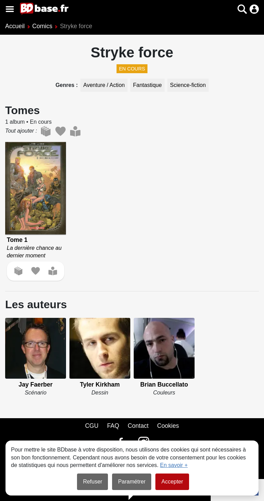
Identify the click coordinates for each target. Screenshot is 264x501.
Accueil (15, 26)
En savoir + (174, 465)
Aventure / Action (104, 85)
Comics (42, 26)
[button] (242, 9)
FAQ (113, 425)
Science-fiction (188, 85)
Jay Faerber (36, 384)
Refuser (92, 482)
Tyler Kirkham (100, 384)
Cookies (168, 425)
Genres (65, 85)
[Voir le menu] (9, 9)
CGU (91, 425)
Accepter (172, 482)
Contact (138, 425)
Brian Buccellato (164, 384)
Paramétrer (131, 482)
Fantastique (147, 85)
